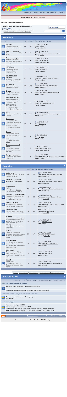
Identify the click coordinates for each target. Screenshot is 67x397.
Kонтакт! (18, 199)
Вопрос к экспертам (12, 58)
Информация (15, 265)
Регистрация (41, 17)
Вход (35, 17)
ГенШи (42, 55)
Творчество (10, 250)
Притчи (8, 91)
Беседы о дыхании (12, 155)
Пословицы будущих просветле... (49, 92)
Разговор (9, 44)
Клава (45, 265)
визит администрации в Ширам (52, 263)
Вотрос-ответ (43, 69)
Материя (18, 263)
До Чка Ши (46, 236)
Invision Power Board (31, 320)
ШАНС (8, 112)
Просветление (11, 240)
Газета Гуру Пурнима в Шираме (52, 174)
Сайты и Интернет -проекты (14, 191)
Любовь (41, 46)
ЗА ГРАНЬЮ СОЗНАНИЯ (50, 243)
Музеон (41, 137)
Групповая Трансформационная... (52, 181)
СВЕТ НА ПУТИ (47, 222)
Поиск (42, 12)
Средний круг (8, 166)
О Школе (9, 216)
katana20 (42, 48)
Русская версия (19, 320)
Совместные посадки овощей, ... (49, 53)
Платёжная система (11, 107)
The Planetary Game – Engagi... (48, 78)
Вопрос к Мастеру (12, 202)
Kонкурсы (18, 190)
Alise (44, 223)
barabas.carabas (45, 62)
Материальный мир (12, 97)
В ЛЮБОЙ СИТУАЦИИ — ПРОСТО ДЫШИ (52, 156)
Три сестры (42, 124)
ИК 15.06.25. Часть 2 (48, 234)
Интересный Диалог (45, 148)
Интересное (10, 84)
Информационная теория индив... (49, 114)
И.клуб (8, 230)
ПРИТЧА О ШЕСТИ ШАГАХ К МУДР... (53, 204)
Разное (8, 266)
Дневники (27, 12)
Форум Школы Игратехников (12, 22)
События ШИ (10, 173)
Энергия (8, 265)
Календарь (61, 12)
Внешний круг (8, 37)
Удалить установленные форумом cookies (26, 273)
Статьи (8, 132)
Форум (8, 66)
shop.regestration (48, 308)
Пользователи (51, 12)
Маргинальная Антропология (48, 85)
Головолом (9, 119)
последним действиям (26, 290)
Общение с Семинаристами (15, 194)
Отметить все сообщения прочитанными (51, 273)
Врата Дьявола (43, 60)
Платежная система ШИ (46, 103)
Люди (21, 265)
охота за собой (47, 253)
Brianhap (8, 298)
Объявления (10, 186)
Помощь (36, 12)
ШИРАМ (8, 260)
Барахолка (19, 109)
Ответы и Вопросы (12, 51)
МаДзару (42, 80)
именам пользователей (41, 290)
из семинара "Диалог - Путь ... (51, 197)
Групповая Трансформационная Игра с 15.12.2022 (16, 32)
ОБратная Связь (11, 209)
